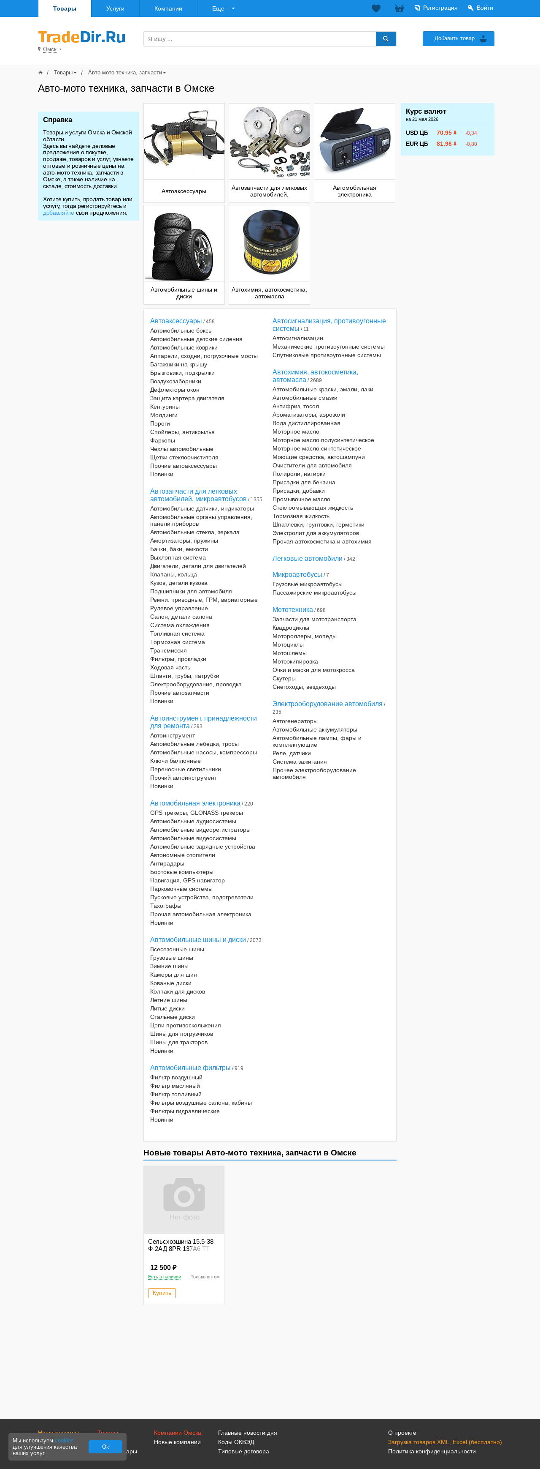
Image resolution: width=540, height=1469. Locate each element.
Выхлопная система (178, 557)
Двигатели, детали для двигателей (198, 565)
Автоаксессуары (176, 321)
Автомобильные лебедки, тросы (194, 743)
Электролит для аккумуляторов (316, 533)
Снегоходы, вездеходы (304, 686)
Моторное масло (296, 431)
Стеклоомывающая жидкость (313, 507)
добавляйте (58, 212)
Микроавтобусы (297, 574)
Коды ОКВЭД (236, 1442)
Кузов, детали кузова (179, 582)
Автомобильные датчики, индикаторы (202, 508)
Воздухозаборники (175, 381)
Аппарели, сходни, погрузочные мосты (204, 355)
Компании (168, 8)
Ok (105, 1447)
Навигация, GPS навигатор (187, 880)
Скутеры (284, 678)
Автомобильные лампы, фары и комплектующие (317, 741)
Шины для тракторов (179, 1042)
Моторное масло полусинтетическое (323, 440)
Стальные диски (172, 1016)
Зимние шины (169, 966)
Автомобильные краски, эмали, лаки (323, 389)
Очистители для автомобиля (312, 465)
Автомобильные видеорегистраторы (200, 829)
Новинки (161, 474)
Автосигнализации (298, 338)
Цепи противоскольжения (185, 1025)
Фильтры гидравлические (185, 1111)
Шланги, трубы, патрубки (184, 675)
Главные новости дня (247, 1432)
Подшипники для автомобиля (191, 591)
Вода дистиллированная (306, 423)
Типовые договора (243, 1451)
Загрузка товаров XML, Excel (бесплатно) (445, 1442)
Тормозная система (177, 642)
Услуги (115, 8)
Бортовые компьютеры (181, 871)
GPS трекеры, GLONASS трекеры (196, 812)
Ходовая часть (170, 667)
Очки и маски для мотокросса (314, 669)
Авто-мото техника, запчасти (125, 72)
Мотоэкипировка (295, 661)
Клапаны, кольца (173, 574)
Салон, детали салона (181, 616)
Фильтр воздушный (176, 1077)
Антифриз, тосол (296, 406)
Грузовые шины (171, 957)
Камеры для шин (173, 974)
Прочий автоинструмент (183, 777)
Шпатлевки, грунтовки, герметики (318, 524)
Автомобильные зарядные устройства (202, 846)
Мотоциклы (288, 644)
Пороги (160, 423)
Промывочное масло (301, 499)
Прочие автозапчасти (179, 692)
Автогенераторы (295, 721)
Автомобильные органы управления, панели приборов (201, 520)
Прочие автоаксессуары (183, 465)
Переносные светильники (185, 769)
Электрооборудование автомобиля (328, 703)
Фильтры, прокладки (178, 658)
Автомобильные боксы (181, 330)
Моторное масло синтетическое (317, 448)
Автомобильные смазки (305, 397)
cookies (64, 1440)
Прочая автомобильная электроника (200, 914)
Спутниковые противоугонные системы (327, 355)
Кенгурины (165, 406)
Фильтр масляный (175, 1085)
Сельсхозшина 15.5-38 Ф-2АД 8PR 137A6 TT (180, 1245)
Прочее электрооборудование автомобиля (314, 773)
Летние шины (168, 1000)
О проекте (402, 1432)
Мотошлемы (290, 653)
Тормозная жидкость (301, 516)
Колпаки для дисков (177, 991)
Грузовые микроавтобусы (308, 584)
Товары (64, 8)
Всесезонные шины (177, 949)
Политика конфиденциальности (432, 1451)
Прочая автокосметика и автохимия (322, 541)
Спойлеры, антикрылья (182, 432)
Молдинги (164, 415)
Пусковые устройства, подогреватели (202, 897)
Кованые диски (171, 983)
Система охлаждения (180, 625)
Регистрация (440, 7)
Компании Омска (177, 1432)
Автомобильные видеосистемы (193, 838)
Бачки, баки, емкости (179, 549)
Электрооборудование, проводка (196, 684)
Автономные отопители (182, 855)
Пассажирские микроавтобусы (314, 592)
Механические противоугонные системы (329, 346)
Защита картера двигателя (187, 398)
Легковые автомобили (308, 558)
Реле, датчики (292, 753)
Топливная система (177, 633)
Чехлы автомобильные (181, 448)
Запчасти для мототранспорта (314, 619)
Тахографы (165, 905)
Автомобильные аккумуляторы (315, 729)
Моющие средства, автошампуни (319, 456)
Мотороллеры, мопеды (305, 636)
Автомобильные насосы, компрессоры (203, 752)
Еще (218, 8)
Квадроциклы (291, 627)
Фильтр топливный (176, 1094)
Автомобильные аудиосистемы (193, 821)
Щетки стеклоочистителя (184, 457)
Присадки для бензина (304, 482)
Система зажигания (300, 761)
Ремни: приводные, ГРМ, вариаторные (204, 599)
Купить (162, 1292)
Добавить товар (455, 38)
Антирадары (167, 863)
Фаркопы (162, 440)
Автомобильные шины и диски (198, 939)
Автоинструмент (172, 735)
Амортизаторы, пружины (184, 540)
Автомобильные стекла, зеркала (195, 532)
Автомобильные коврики (184, 347)
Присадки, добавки (299, 490)
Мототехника (293, 609)
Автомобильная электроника (195, 803)
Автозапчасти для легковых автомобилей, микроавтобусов (198, 495)
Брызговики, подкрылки (182, 372)
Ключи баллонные (175, 760)
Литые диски (167, 1008)
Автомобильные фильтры (190, 1067)
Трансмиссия (168, 650)
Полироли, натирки (299, 473)
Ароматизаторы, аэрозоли (309, 414)
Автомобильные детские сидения (196, 339)
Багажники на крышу (178, 364)
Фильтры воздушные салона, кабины (201, 1102)
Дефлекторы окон (175, 389)
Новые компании (177, 1442)
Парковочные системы (181, 888)
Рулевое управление (179, 608)
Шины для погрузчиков (181, 1033)
